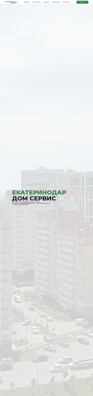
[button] (82, 2)
